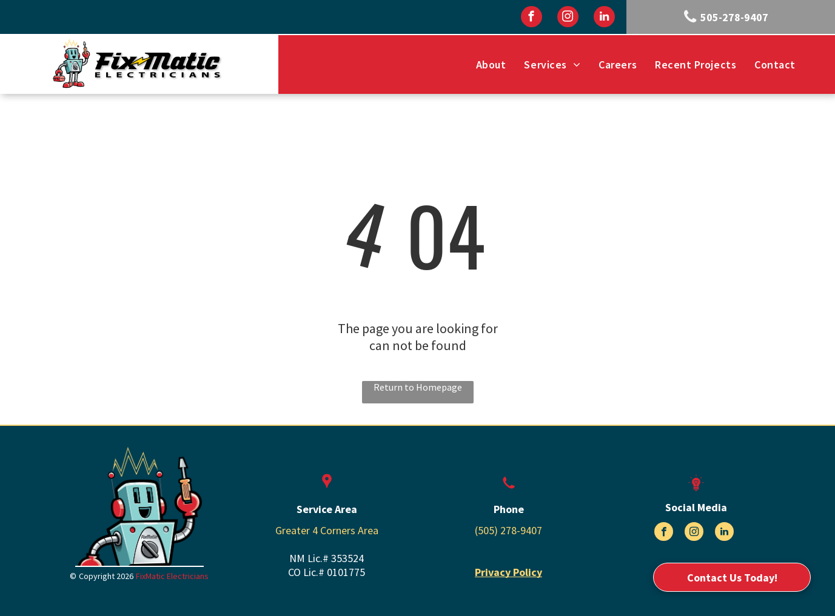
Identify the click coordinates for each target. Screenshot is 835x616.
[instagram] (567, 18)
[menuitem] (491, 64)
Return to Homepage (418, 387)
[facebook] (531, 18)
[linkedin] (604, 18)
